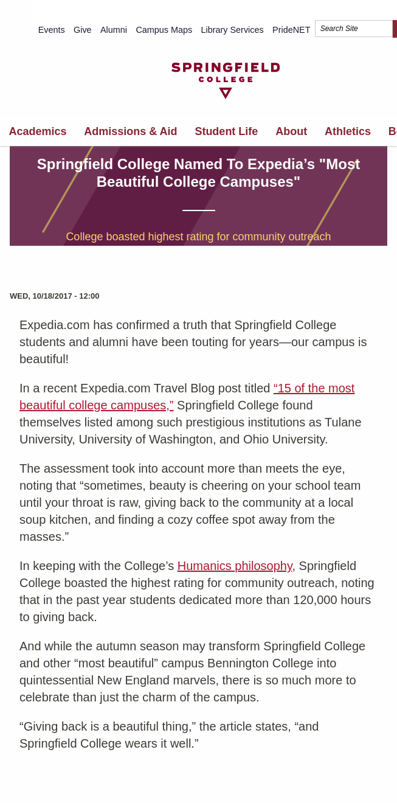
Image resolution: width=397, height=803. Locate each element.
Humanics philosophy (235, 565)
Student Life (226, 131)
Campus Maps (164, 30)
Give (83, 30)
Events (51, 30)
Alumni (113, 30)
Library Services (232, 30)
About (291, 131)
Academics (37, 131)
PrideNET (291, 30)
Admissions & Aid (130, 131)
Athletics (348, 131)
